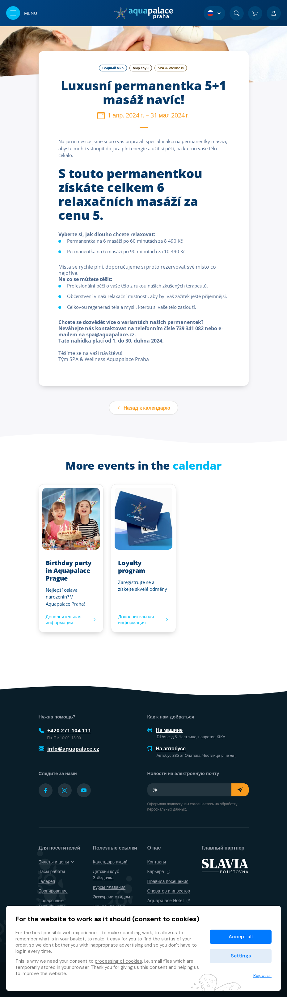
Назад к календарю (143, 407)
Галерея (47, 881)
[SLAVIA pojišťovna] (225, 865)
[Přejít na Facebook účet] (46, 790)
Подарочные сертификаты (52, 903)
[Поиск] (237, 13)
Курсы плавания (109, 887)
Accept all (241, 936)
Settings (241, 955)
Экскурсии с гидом (111, 897)
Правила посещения (167, 881)
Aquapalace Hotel (168, 900)
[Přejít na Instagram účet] (65, 790)
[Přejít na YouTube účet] (84, 790)
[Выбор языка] (214, 13)
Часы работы (52, 871)
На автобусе (166, 748)
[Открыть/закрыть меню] (21, 13)
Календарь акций (110, 862)
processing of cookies (118, 961)
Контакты (156, 862)
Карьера (158, 871)
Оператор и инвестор (168, 891)
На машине (165, 729)
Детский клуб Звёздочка (106, 874)
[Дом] (143, 13)
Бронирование (53, 891)
